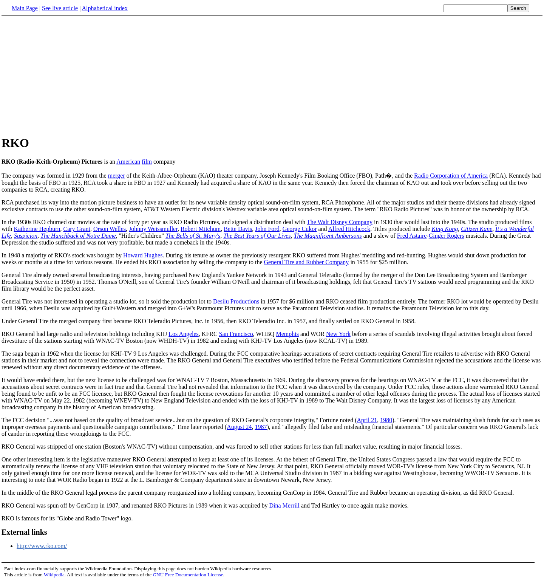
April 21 (367, 420)
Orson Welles (109, 229)
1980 (386, 420)
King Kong (444, 229)
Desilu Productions (236, 301)
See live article (60, 8)
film (147, 161)
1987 (261, 427)
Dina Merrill (284, 505)
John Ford (267, 229)
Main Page (25, 8)
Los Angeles (183, 334)
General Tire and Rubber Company (306, 262)
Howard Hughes (142, 255)
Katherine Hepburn (37, 229)
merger (116, 175)
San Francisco (236, 334)
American (128, 161)
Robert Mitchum (201, 229)
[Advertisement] (272, 75)
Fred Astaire (412, 235)
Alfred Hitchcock (349, 229)
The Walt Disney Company (339, 222)
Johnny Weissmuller (153, 229)
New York (338, 334)
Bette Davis (238, 229)
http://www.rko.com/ (42, 546)
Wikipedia (54, 574)
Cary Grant (77, 229)
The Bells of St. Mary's (192, 235)
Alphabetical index (104, 8)
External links (24, 532)
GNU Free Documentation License (188, 574)
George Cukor (300, 229)
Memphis (287, 334)
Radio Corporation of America (451, 175)
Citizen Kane (476, 229)
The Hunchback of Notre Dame (78, 235)
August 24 (239, 427)
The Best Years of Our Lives (257, 235)
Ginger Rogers (446, 235)
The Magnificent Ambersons (328, 235)
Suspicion (25, 235)
